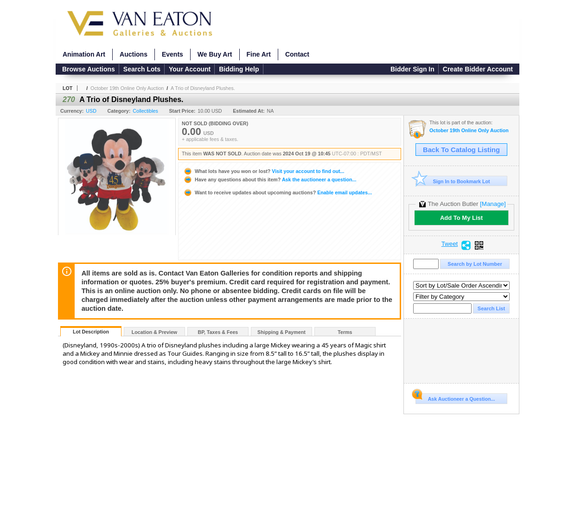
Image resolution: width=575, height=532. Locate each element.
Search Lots (141, 69)
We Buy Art (215, 54)
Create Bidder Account (478, 69)
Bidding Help (239, 69)
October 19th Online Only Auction (127, 88)
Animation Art (84, 54)
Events (172, 54)
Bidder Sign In (412, 69)
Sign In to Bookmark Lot (452, 181)
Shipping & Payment (281, 332)
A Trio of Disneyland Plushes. (203, 88)
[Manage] (492, 203)
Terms (345, 332)
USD (91, 111)
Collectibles (145, 111)
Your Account (190, 69)
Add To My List (461, 217)
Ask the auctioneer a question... (269, 179)
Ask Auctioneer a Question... (455, 397)
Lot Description (91, 331)
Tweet (449, 244)
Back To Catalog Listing (461, 150)
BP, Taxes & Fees (218, 332)
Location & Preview (154, 332)
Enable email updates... (277, 192)
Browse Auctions (88, 69)
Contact (297, 54)
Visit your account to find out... (263, 171)
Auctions (133, 54)
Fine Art (259, 54)
